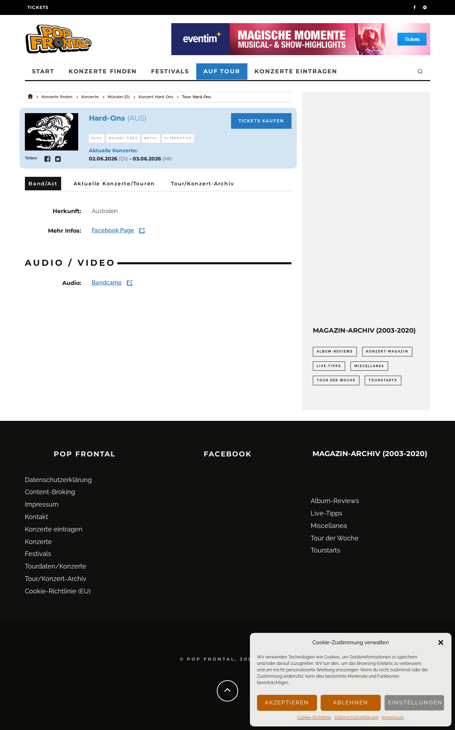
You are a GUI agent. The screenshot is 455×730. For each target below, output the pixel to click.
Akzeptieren (287, 702)
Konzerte (38, 541)
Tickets (38, 7)
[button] (440, 642)
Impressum (393, 717)
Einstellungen (415, 702)
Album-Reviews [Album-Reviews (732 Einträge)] (335, 351)
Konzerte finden (103, 71)
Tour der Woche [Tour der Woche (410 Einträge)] (336, 380)
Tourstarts (325, 550)
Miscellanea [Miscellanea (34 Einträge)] (369, 366)
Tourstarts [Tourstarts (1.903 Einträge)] (383, 380)
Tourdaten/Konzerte (55, 566)
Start (43, 71)
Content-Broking (50, 492)
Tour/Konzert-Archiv (55, 578)
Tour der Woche (335, 538)
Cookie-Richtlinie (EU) (58, 591)
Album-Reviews (335, 500)
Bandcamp (107, 282)
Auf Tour (221, 71)
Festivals (170, 71)
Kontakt (36, 516)
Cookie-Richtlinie (314, 717)
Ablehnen (350, 702)
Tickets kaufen (261, 120)
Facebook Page (113, 230)
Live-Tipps (326, 513)
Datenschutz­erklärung (356, 717)
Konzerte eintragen (296, 71)
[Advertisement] (366, 209)
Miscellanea (329, 525)
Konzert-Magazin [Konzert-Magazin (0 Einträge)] (387, 351)
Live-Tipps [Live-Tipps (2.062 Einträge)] (329, 366)
